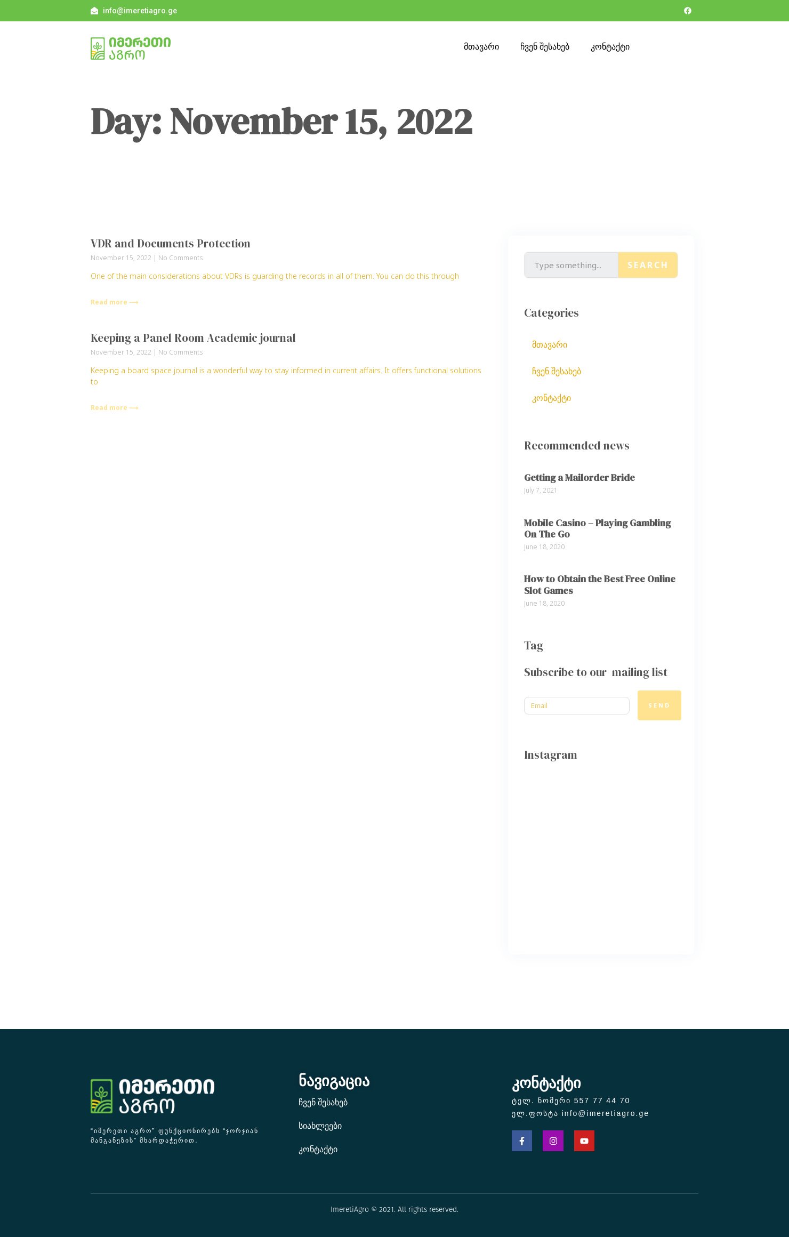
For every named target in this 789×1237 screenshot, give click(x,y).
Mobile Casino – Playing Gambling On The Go (597, 528)
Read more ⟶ (114, 302)
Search (648, 265)
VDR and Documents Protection (171, 243)
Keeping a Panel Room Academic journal (193, 338)
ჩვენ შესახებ (544, 46)
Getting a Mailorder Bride (579, 477)
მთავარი (481, 46)
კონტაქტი (610, 46)
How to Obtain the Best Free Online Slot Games (599, 584)
